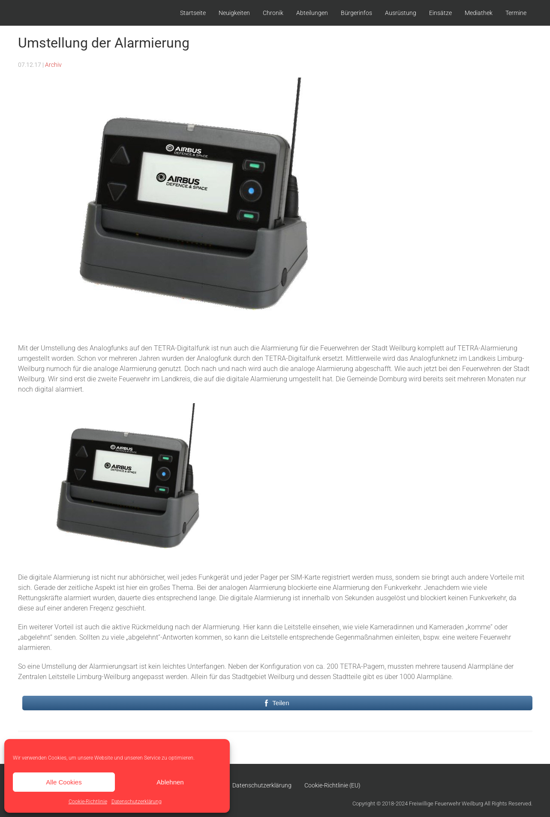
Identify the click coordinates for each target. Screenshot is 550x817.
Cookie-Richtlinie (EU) (332, 785)
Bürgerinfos (356, 12)
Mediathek (479, 12)
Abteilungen (312, 12)
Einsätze (440, 12)
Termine (515, 12)
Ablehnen (169, 782)
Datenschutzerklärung (136, 802)
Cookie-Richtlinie (88, 802)
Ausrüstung (400, 12)
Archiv (53, 64)
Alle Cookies (63, 782)
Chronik (273, 12)
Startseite (193, 12)
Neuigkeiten (234, 12)
